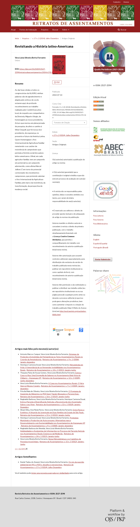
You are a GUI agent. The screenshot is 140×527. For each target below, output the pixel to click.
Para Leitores (98, 216)
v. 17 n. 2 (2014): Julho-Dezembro (45, 38)
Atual (13, 29)
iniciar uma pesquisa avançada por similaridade (50, 473)
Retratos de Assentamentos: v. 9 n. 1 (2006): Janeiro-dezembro (47, 426)
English (96, 239)
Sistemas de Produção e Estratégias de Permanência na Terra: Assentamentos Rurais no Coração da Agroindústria (51, 357)
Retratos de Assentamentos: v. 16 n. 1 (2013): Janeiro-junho (45, 396)
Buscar (55, 29)
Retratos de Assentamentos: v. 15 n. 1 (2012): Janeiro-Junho (45, 415)
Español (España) (100, 243)
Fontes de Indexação (28, 29)
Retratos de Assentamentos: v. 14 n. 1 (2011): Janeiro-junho (51, 370)
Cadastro (116, 2)
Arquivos (44, 29)
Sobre (65, 29)
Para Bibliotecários (100, 224)
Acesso (126, 2)
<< (16, 449)
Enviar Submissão (102, 259)
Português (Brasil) (100, 247)
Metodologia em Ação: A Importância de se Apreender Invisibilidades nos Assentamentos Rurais (51, 367)
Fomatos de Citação (62, 123)
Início (17, 38)
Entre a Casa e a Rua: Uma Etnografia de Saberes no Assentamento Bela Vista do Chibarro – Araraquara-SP (50, 375)
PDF (58, 82)
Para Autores (98, 220)
